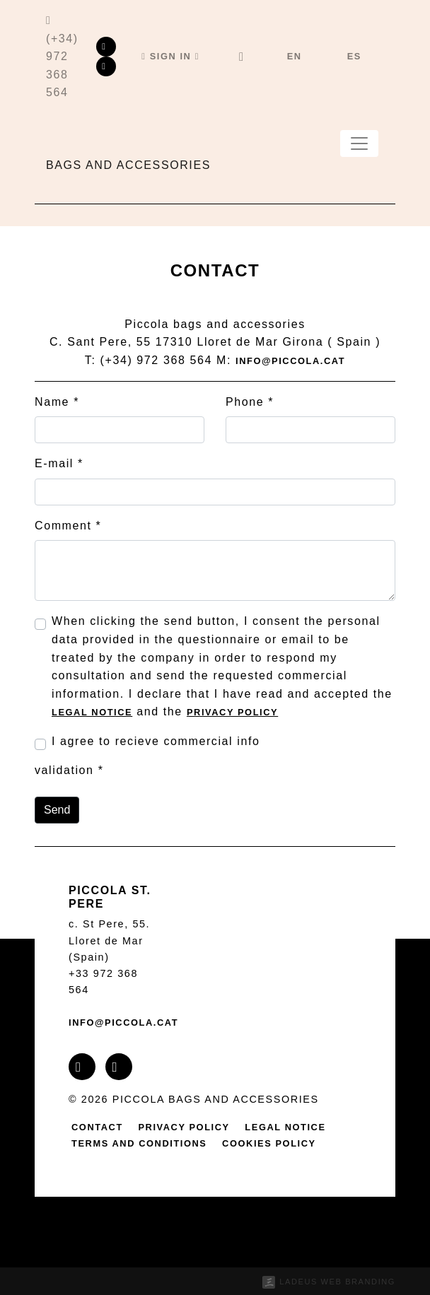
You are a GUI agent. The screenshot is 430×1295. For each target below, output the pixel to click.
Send (57, 810)
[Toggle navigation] (359, 143)
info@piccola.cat (290, 361)
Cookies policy (269, 1143)
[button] (170, 56)
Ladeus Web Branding (337, 1281)
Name (57, 402)
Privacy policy (232, 712)
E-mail (59, 463)
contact (97, 1127)
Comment (68, 526)
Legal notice (92, 712)
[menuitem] (294, 56)
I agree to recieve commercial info (156, 741)
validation (69, 770)
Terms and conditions (139, 1143)
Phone (250, 402)
